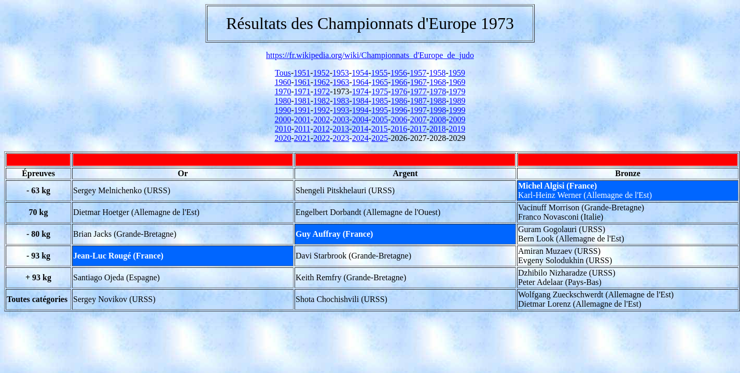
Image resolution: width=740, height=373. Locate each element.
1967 (418, 82)
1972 (321, 91)
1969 (457, 82)
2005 (379, 119)
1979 (457, 91)
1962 (321, 82)
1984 (360, 100)
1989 (457, 100)
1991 (302, 110)
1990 (283, 110)
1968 (437, 82)
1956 (398, 72)
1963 (341, 82)
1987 (418, 100)
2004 (360, 119)
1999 (457, 110)
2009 (457, 119)
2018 (437, 128)
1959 (457, 72)
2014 (360, 128)
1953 (340, 72)
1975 (379, 91)
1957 (418, 72)
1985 (379, 100)
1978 (437, 91)
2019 (457, 128)
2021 (302, 138)
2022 (321, 138)
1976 (398, 91)
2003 (341, 119)
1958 (437, 72)
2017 (418, 128)
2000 (283, 119)
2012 (321, 128)
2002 (321, 119)
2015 (379, 128)
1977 (418, 91)
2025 (379, 138)
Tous (283, 72)
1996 (398, 110)
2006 (398, 119)
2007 (418, 119)
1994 (360, 110)
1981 (302, 100)
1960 (283, 82)
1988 (437, 100)
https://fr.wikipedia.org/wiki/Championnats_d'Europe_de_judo (370, 55)
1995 (379, 110)
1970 (283, 91)
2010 (283, 128)
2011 (302, 128)
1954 (360, 72)
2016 (398, 128)
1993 (341, 110)
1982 (321, 100)
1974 (360, 91)
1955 (379, 72)
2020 (283, 138)
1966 (398, 82)
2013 (340, 128)
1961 (302, 82)
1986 (398, 100)
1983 (341, 100)
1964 (360, 82)
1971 (302, 91)
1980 (283, 100)
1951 (302, 72)
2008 (437, 119)
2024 (360, 138)
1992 (321, 110)
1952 (321, 72)
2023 (341, 138)
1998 (437, 110)
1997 (418, 110)
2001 (302, 119)
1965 (379, 82)
